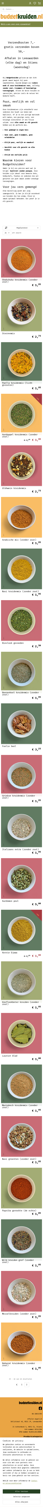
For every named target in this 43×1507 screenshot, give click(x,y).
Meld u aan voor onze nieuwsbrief (15, 24)
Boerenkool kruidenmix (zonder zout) (20, 693)
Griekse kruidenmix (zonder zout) (18, 797)
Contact (39, 1471)
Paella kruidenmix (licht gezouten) (17, 384)
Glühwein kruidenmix (14, 488)
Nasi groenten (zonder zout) (19, 1159)
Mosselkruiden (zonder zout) (19, 1314)
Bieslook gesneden (13, 643)
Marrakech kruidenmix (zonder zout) (19, 1106)
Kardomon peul (10, 901)
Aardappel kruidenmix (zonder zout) (19, 435)
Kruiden (39, 1441)
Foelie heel (9, 746)
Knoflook (38, 1444)
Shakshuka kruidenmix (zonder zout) (19, 281)
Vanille (39, 1449)
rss (39, 1503)
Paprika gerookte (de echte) (19, 1210)
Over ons (38, 1466)
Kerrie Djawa (9, 952)
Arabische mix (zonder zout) (19, 540)
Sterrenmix (8, 333)
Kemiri (39, 1454)
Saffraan (38, 1451)
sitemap (32, 1503)
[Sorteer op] (21, 228)
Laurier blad (9, 1056)
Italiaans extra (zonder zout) (20, 849)
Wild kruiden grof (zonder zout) (18, 1261)
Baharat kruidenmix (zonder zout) (18, 1364)
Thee (40, 1446)
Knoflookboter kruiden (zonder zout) (20, 1003)
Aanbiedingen (36, 1463)
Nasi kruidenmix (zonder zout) (20, 591)
